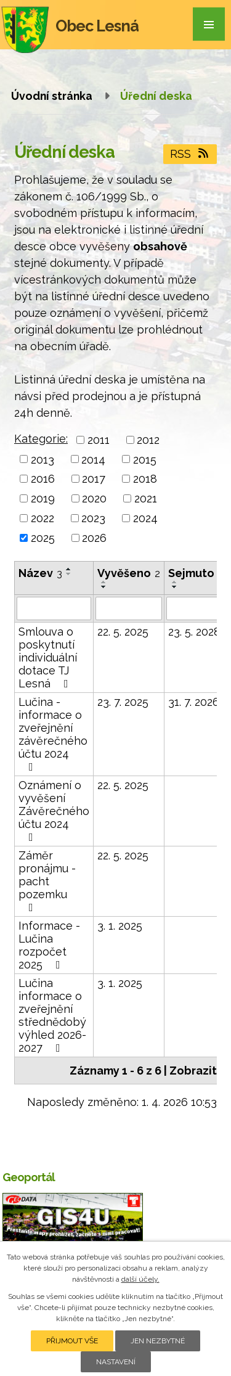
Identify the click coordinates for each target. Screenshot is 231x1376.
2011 (98, 439)
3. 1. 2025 (119, 925)
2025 (43, 537)
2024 (145, 518)
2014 (93, 459)
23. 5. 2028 (194, 631)
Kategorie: (41, 438)
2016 (43, 478)
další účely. (140, 1279)
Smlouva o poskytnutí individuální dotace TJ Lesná (47, 657)
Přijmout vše (72, 1341)
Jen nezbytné (158, 1341)
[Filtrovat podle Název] (54, 608)
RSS (190, 153)
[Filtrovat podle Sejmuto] (195, 608)
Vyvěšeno (128, 573)
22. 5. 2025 (122, 631)
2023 (93, 518)
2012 (148, 439)
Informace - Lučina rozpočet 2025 (49, 945)
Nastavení (116, 1362)
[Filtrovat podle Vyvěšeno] (128, 608)
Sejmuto (195, 573)
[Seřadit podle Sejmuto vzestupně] (175, 581)
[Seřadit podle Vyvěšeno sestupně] (104, 586)
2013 (42, 459)
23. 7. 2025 (122, 701)
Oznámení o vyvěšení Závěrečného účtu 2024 (53, 811)
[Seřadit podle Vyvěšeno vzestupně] (104, 581)
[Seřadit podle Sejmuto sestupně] (175, 586)
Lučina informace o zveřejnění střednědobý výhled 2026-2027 (52, 1015)
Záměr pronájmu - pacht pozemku (47, 881)
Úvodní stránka (51, 95)
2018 (145, 478)
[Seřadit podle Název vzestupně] (69, 569)
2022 (42, 518)
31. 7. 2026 (193, 701)
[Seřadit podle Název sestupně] (69, 573)
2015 (144, 459)
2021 (145, 498)
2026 (94, 537)
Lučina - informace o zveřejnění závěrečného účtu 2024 (52, 733)
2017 (93, 478)
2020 (94, 498)
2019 (43, 498)
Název (40, 573)
